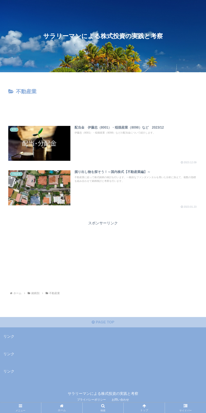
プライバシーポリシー (91, 400)
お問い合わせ (120, 400)
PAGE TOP (102, 323)
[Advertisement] (103, 107)
